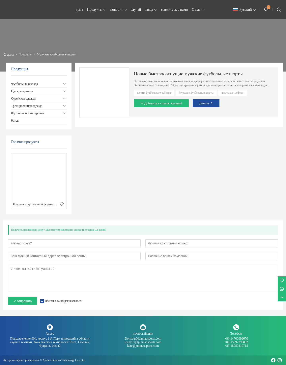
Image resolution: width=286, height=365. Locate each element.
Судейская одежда (23, 98)
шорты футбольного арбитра (154, 92)
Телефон (236, 333)
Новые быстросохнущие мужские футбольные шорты (188, 73)
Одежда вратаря (22, 91)
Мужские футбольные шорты (196, 92)
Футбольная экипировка (27, 113)
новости (116, 10)
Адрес (50, 333)
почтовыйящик (143, 333)
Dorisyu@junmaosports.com (143, 340)
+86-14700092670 (236, 340)
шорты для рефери (232, 92)
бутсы (15, 120)
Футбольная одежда (24, 83)
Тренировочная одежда (26, 105)
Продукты (94, 10)
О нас (196, 10)
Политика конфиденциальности (63, 300)
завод (149, 10)
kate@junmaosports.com (143, 345)
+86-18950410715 (236, 345)
